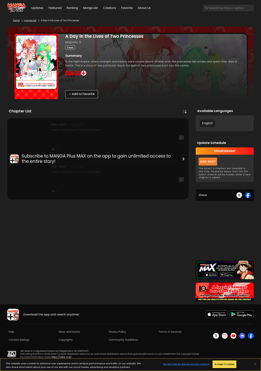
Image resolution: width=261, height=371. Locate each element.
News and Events (69, 332)
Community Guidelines (123, 340)
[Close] (255, 364)
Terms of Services (170, 332)
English (207, 123)
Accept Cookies (224, 364)
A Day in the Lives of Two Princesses (60, 20)
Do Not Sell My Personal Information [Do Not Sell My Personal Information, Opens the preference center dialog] (186, 364)
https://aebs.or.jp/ (61, 356)
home (16, 20)
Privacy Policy (117, 332)
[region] (130, 364)
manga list (30, 20)
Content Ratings (19, 340)
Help (11, 332)
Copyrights (66, 340)
